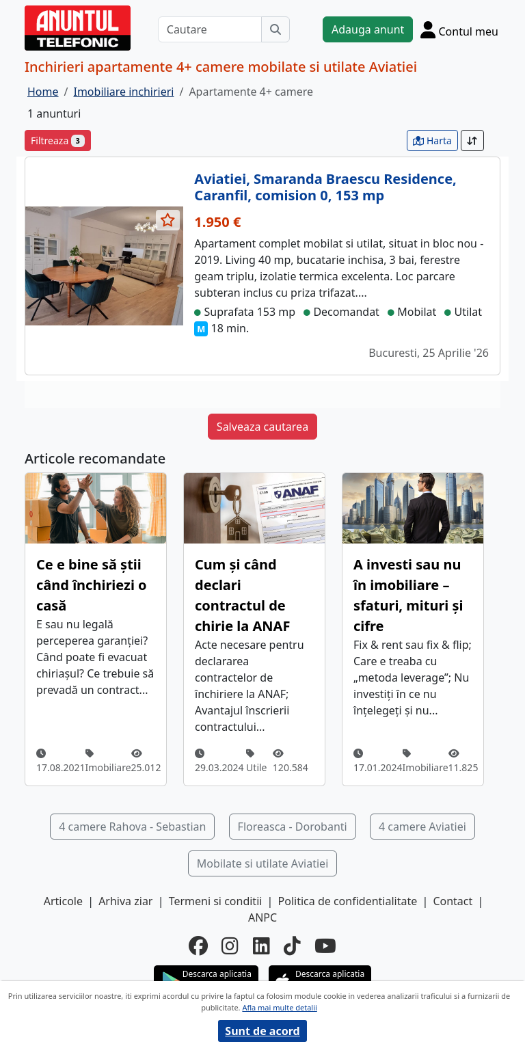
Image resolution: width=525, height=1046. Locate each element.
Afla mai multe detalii (279, 1007)
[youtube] (325, 945)
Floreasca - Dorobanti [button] (292, 826)
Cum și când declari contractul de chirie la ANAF (242, 595)
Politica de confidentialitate (348, 901)
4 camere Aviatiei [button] (422, 826)
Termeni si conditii (215, 901)
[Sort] (472, 140)
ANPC (262, 917)
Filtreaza (58, 140)
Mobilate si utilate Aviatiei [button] (263, 863)
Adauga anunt (368, 29)
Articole (63, 901)
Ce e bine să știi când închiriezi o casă (91, 585)
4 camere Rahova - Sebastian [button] (132, 826)
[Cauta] (275, 29)
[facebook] (198, 945)
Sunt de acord (262, 1030)
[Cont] (459, 29)
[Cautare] (210, 29)
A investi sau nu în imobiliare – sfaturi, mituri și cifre (408, 595)
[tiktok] (292, 945)
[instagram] (230, 945)
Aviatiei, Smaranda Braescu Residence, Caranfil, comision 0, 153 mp (325, 187)
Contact (452, 901)
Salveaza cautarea (262, 426)
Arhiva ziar (125, 901)
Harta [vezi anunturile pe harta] (432, 140)
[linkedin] (261, 945)
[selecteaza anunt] (168, 220)
